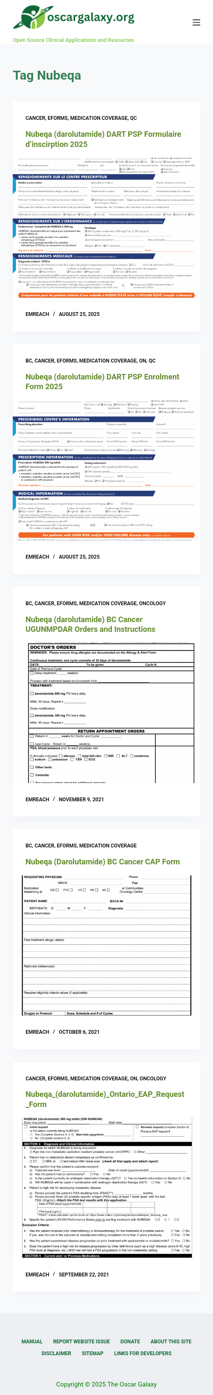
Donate (130, 1342)
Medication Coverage (98, 118)
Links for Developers (142, 1353)
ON (142, 361)
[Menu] (196, 22)
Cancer (35, 118)
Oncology (152, 603)
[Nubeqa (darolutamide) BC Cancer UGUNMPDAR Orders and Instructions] (106, 712)
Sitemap (93, 1353)
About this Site (171, 1342)
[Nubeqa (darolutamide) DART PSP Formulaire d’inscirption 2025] (106, 228)
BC (28, 361)
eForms (58, 118)
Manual (32, 1342)
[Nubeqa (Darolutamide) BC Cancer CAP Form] (106, 945)
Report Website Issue (81, 1342)
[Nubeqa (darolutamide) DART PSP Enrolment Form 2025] (106, 470)
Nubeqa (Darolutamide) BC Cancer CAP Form (102, 861)
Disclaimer (56, 1353)
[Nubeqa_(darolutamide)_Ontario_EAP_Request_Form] (106, 1188)
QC (133, 118)
